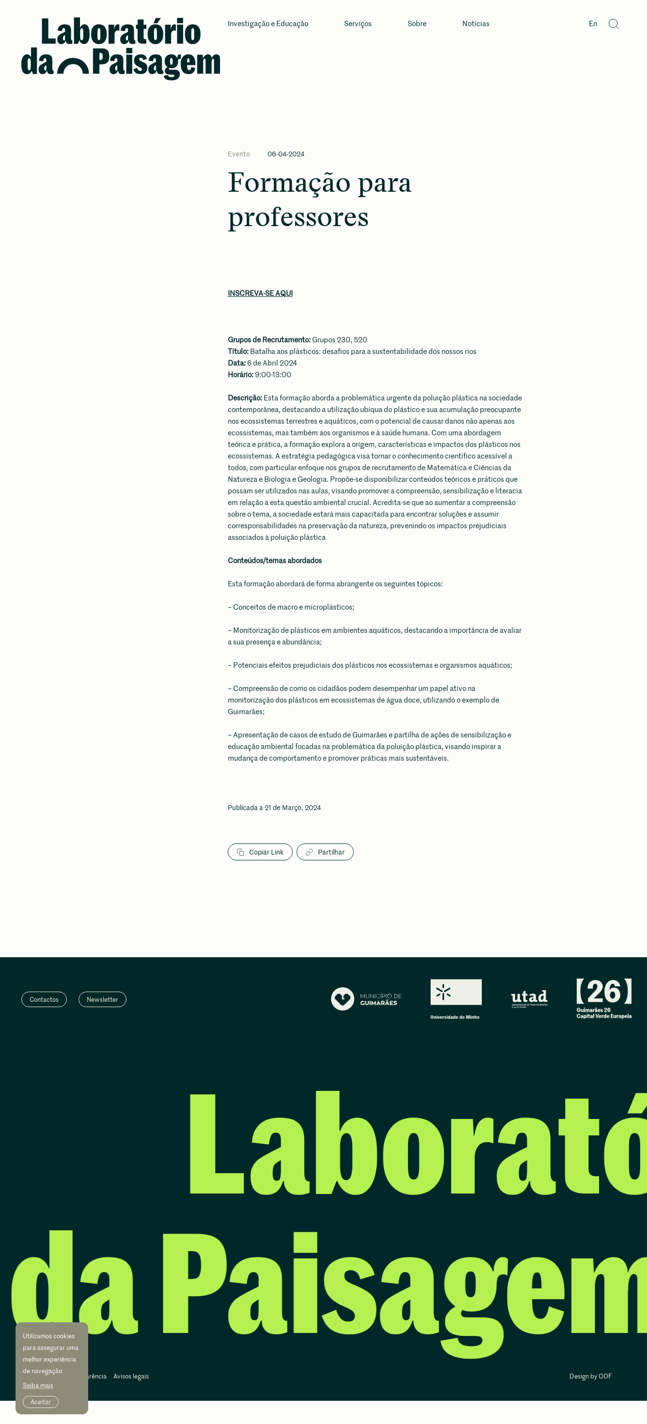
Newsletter (102, 999)
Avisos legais (131, 1376)
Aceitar (41, 1401)
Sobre (417, 24)
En (593, 24)
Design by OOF (590, 1376)
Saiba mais (38, 1385)
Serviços (358, 24)
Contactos (44, 999)
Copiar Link (260, 852)
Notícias (475, 24)
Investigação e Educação (268, 24)
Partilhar (325, 852)
